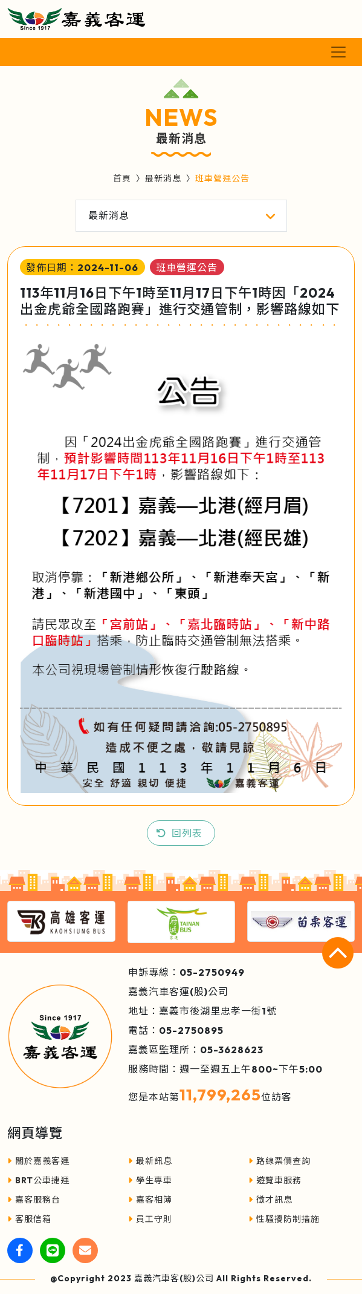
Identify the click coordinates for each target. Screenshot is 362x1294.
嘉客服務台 (33, 1199)
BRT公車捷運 (38, 1180)
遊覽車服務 (275, 1180)
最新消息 (163, 178)
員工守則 (150, 1219)
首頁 (122, 178)
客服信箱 (29, 1219)
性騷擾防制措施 (284, 1219)
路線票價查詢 (279, 1160)
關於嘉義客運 (38, 1160)
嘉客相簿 (150, 1199)
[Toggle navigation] (338, 52)
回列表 (187, 833)
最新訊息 (150, 1160)
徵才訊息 (270, 1199)
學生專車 (150, 1180)
